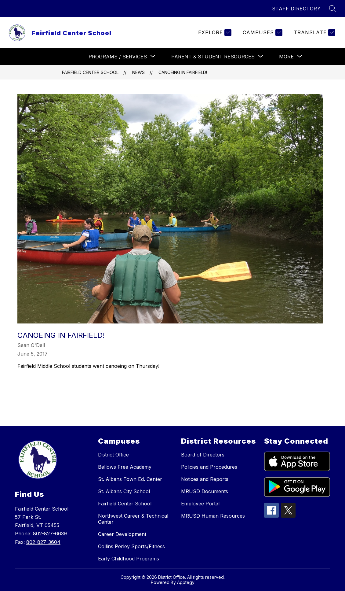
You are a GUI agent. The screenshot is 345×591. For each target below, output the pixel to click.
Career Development (122, 534)
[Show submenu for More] (286, 56)
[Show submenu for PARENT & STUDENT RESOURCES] (213, 56)
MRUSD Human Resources (213, 516)
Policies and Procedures (209, 467)
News (138, 72)
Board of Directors (202, 455)
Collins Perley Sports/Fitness (131, 546)
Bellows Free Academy (124, 467)
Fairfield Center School (90, 72)
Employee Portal (200, 504)
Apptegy (185, 582)
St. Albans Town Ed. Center (130, 479)
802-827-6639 (50, 533)
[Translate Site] (313, 32)
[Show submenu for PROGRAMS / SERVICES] (118, 56)
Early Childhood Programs (128, 559)
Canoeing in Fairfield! (182, 72)
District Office (113, 455)
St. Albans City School (124, 491)
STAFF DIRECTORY (296, 9)
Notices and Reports (204, 479)
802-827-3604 (43, 542)
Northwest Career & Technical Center (133, 519)
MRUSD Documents (204, 491)
